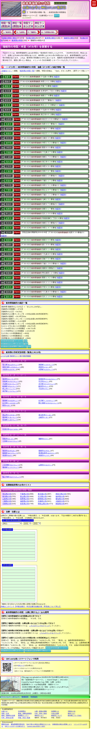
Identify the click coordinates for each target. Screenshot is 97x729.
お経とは (4, 711)
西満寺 (9, 176)
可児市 (43, 381)
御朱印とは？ (39, 715)
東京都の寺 (42, 494)
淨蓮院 (9, 152)
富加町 (10, 420)
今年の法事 (55, 713)
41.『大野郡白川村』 (48, 32)
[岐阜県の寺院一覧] (27, 71)
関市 (6, 405)
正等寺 (9, 166)
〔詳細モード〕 (6, 71)
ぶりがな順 (5, 356)
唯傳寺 (9, 278)
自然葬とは (55, 711)
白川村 (10, 403)
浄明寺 (9, 148)
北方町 (46, 384)
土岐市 (43, 417)
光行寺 (7, 114)
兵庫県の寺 (6, 504)
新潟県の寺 (6, 496)
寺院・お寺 (5, 713)
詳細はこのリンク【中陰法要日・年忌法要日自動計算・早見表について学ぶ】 (31, 606)
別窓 (25, 340)
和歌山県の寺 (43, 504)
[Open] (15, 77)
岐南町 (10, 386)
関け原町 (48, 403)
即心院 (9, 214)
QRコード (21, 665)
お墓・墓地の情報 (41, 711)
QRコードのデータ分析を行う (15, 726)
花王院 (7, 91)
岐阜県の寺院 (17, 40)
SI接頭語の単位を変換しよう (62, 724)
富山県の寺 (24, 496)
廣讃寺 (9, 129)
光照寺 (9, 119)
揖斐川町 (11, 367)
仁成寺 (9, 157)
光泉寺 (9, 124)
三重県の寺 (6, 501)
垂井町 (10, 417)
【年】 (11, 523)
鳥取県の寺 (60, 504)
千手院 (9, 185)
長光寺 (9, 223)
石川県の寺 (42, 496)
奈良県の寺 (24, 504)
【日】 (36, 523)
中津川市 (10, 429)
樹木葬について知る (74, 715)
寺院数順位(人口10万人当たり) (12, 343)
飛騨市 (43, 439)
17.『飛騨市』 (32, 32)
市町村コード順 (16, 356)
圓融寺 (7, 81)
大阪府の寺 (60, 501)
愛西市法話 (5, 724)
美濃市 (7, 455)
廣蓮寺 (9, 133)
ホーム (56, 15)
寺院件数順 (26, 356)
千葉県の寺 (24, 494)
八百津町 (10, 465)
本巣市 (44, 455)
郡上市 (9, 389)
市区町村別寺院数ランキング (12, 340)
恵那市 (43, 367)
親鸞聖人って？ (23, 715)
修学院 (9, 143)
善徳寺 (9, 199)
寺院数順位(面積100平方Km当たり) (14, 346)
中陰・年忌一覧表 (24, 718)
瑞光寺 (9, 162)
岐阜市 (43, 386)
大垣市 (9, 369)
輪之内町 (11, 477)
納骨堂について (56, 715)
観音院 (7, 96)
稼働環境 (25, 697)
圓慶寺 (7, 77)
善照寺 (9, 195)
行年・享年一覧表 (41, 713)
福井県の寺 (60, 496)
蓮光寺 (9, 292)
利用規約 (34, 697)
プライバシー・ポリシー (10, 697)
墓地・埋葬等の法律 (8, 715)
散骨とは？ (71, 713)
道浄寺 (9, 232)
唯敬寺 (9, 273)
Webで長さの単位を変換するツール (38, 724)
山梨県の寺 (6, 499)
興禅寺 (7, 110)
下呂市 (43, 389)
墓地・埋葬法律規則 (25, 713)
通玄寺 (9, 228)
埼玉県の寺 (6, 494)
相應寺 (9, 209)
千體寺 (9, 190)
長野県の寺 (24, 499)
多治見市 (45, 415)
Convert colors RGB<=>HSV (36, 726)
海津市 (8, 379)
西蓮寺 (9, 181)
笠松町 (10, 381)
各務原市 (47, 379)
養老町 (10, 467)
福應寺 (9, 263)
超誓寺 (9, 218)
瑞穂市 (44, 451)
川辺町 (10, 384)
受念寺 (9, 138)
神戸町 (10, 391)
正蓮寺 (9, 171)
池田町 (46, 365)
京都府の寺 (42, 501)
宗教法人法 (71, 711)
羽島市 (8, 439)
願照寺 (7, 100)
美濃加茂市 (47, 453)
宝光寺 (9, 268)
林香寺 (9, 287)
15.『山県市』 (21, 32)
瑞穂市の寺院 (36, 40)
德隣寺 (9, 245)
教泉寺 (7, 105)
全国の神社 (31, 38)
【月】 (27, 523)
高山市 (9, 415)
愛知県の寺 (60, 499)
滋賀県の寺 (24, 501)
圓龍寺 (7, 86)
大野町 (46, 369)
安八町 (10, 365)
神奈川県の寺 (61, 494)
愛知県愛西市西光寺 (18, 724)
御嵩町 (10, 453)
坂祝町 (10, 400)
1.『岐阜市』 (7, 32)
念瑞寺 (9, 254)
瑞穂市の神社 (69, 38)
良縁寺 (9, 282)
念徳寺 (9, 259)
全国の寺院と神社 (9, 38)
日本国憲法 (22, 711)
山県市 (45, 465)
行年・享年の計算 (7, 718)
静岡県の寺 (42, 499)
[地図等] (56, 77)
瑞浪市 (9, 451)
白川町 (46, 400)
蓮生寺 (9, 297)
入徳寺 (9, 249)
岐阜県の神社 (50, 38)
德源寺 (9, 240)
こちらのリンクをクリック (39, 626)
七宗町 (10, 441)
